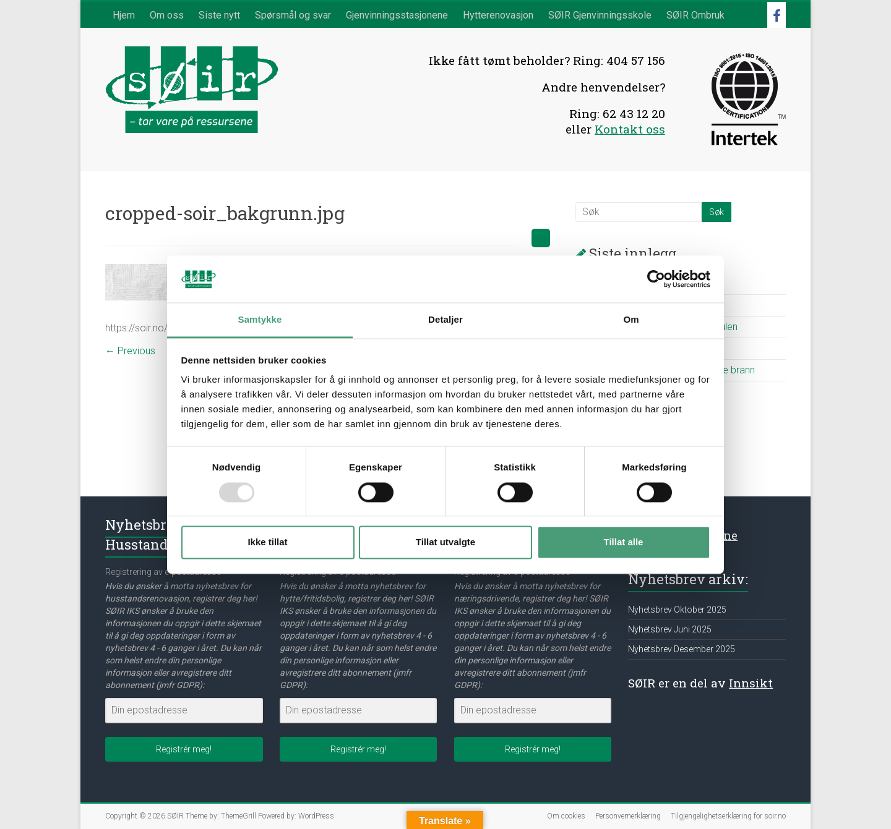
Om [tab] (631, 320)
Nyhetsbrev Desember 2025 (681, 649)
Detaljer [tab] (445, 320)
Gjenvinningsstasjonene (397, 15)
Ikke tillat (267, 542)
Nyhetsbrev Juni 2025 (670, 629)
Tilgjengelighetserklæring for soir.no (728, 816)
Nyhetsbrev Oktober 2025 (677, 609)
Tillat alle (624, 542)
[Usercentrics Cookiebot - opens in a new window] (656, 279)
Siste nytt (219, 15)
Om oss (167, 15)
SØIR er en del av (700, 683)
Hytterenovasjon (498, 15)
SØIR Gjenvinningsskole (600, 15)
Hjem (124, 15)
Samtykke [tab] (260, 320)
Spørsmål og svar (293, 15)
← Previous (130, 351)
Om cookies (566, 816)
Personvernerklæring (628, 816)
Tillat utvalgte (445, 542)
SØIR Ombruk (695, 15)
